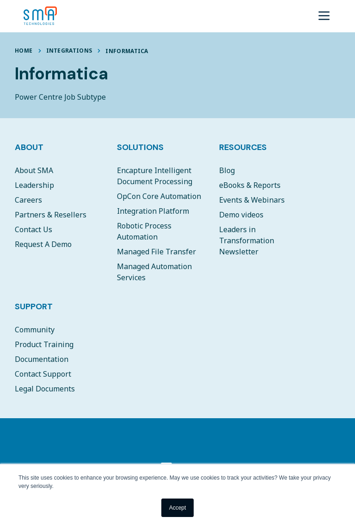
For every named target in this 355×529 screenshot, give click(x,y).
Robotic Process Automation (144, 231)
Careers (28, 200)
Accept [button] (177, 508)
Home (23, 50)
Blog (227, 170)
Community (35, 330)
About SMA (34, 170)
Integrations (69, 50)
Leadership (34, 185)
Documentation (41, 359)
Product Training (44, 344)
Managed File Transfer (156, 251)
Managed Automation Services (154, 272)
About (29, 147)
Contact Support (43, 374)
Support (34, 306)
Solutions (140, 147)
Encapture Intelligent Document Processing (154, 175)
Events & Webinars (252, 200)
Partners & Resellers (50, 215)
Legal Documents (45, 389)
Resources (243, 147)
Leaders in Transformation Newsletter (246, 240)
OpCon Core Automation (159, 196)
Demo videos (241, 215)
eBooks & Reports (250, 185)
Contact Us (33, 229)
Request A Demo (43, 244)
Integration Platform (153, 211)
